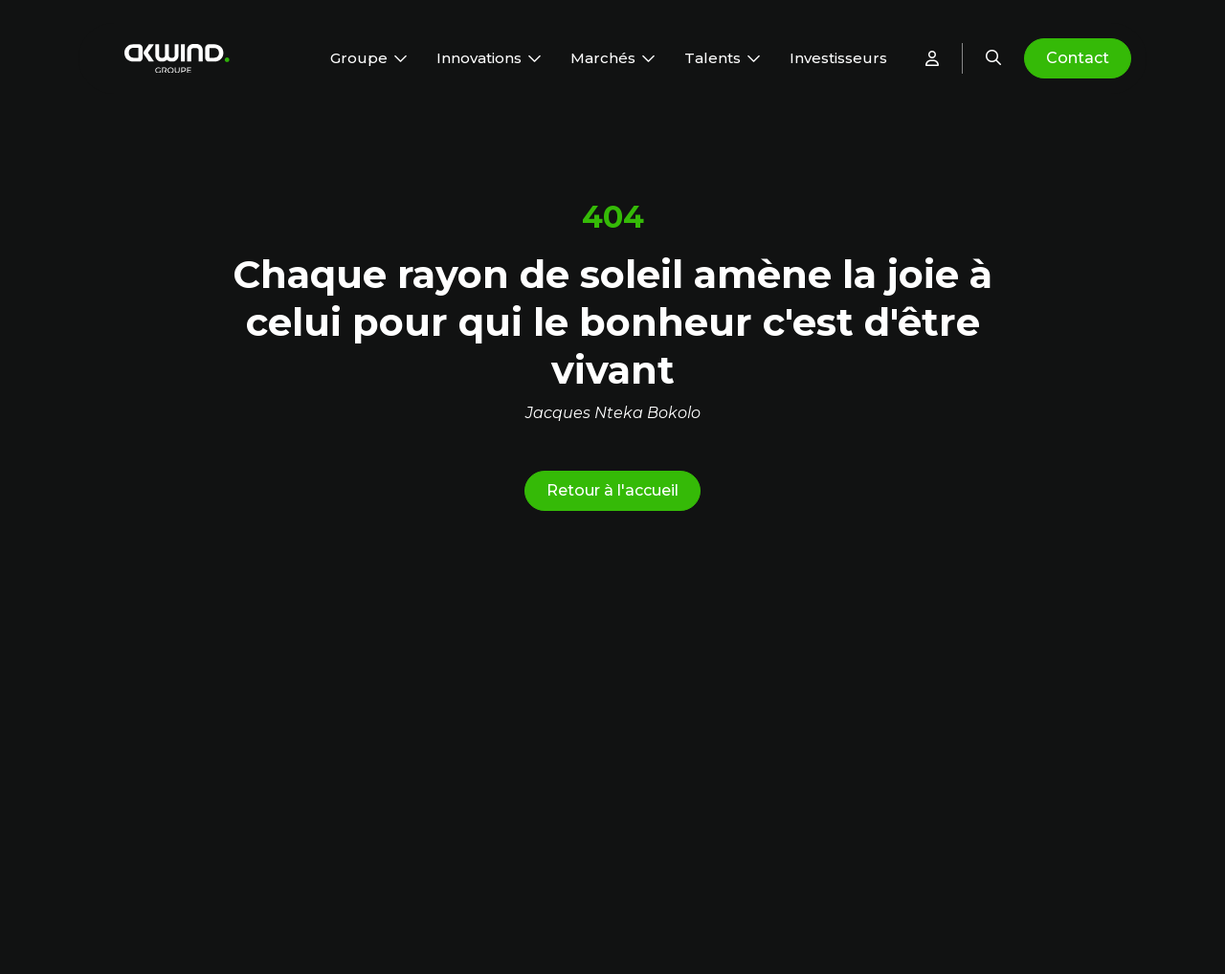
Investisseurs (838, 58)
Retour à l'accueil (612, 490)
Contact (1077, 58)
